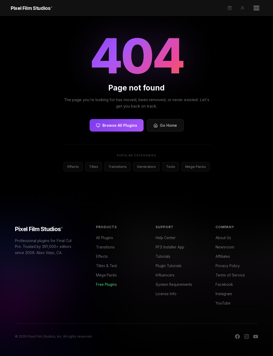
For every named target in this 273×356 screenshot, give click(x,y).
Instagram (224, 294)
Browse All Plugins (116, 125)
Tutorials (163, 256)
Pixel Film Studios (39, 229)
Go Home (165, 125)
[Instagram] (246, 336)
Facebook (224, 284)
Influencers (165, 275)
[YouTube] (255, 336)
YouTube (223, 303)
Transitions (117, 166)
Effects (73, 166)
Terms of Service (230, 275)
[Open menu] (256, 8)
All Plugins (104, 238)
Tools (170, 166)
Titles (93, 166)
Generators (146, 166)
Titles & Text (106, 266)
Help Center (166, 238)
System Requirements (174, 284)
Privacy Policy (228, 266)
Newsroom (225, 247)
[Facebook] (237, 336)
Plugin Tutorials (169, 266)
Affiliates (223, 256)
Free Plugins (106, 284)
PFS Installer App (170, 247)
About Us (223, 238)
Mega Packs (195, 166)
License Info (166, 294)
